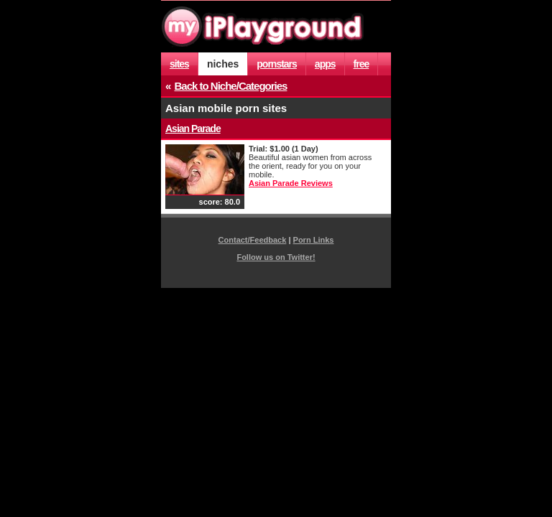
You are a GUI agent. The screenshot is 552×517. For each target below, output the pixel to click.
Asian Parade (193, 128)
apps (325, 64)
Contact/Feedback (252, 240)
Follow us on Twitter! (275, 257)
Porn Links (313, 240)
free (361, 64)
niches (223, 64)
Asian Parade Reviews (291, 183)
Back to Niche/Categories (231, 86)
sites (179, 64)
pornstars (277, 64)
